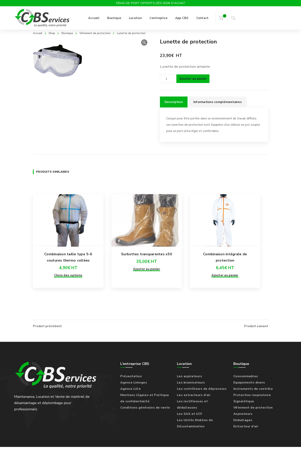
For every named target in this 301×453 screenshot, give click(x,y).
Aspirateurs (243, 420)
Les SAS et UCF (189, 420)
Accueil (38, 33)
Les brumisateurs (191, 388)
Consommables (245, 382)
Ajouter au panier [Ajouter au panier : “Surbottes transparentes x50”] (146, 281)
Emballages (242, 426)
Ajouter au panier (193, 85)
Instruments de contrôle (253, 395)
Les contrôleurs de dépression (202, 395)
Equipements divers (249, 388)
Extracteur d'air (245, 432)
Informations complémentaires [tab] (217, 108)
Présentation (131, 382)
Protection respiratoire (252, 401)
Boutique (70, 33)
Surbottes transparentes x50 (146, 266)
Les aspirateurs (189, 382)
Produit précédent (47, 332)
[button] (144, 48)
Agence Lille (130, 395)
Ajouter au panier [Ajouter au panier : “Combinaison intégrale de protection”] (224, 287)
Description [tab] (174, 108)
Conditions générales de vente (145, 413)
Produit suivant (256, 332)
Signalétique (243, 407)
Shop (53, 33)
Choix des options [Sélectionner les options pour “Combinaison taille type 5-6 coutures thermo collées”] (68, 287)
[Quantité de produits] (168, 84)
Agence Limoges (133, 388)
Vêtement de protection (101, 33)
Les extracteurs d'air (194, 401)
